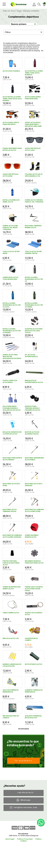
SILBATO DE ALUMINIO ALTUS (33, 613)
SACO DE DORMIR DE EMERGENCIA (10, 691)
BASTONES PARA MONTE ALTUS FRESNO (12, 459)
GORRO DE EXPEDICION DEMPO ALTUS (11, 588)
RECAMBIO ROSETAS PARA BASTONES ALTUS (34, 562)
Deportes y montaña (31, 11)
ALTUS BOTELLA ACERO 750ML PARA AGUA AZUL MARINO (12, 98)
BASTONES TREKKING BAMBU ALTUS (33, 226)
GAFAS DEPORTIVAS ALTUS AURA (10, 175)
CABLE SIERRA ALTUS (11, 613)
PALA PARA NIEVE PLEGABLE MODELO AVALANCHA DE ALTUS (11, 408)
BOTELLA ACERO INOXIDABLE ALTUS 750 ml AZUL (12, 305)
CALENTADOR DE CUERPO (31, 639)
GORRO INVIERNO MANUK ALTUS (31, 536)
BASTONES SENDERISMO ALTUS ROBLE (34, 459)
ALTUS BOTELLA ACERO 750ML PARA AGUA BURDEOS (34, 73)
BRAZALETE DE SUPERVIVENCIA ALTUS (34, 381)
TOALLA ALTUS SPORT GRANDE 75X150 (33, 252)
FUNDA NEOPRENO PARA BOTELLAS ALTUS (12, 149)
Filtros (8, 32)
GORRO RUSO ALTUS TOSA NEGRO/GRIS (10, 278)
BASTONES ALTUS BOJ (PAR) (11, 484)
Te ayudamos (23, 761)
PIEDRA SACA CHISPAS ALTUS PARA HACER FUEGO (34, 588)
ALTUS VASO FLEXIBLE (11, 71)
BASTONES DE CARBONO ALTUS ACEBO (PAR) (34, 510)
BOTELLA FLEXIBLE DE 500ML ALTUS (11, 201)
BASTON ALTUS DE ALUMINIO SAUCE (32, 433)
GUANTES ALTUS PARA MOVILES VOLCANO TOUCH (33, 330)
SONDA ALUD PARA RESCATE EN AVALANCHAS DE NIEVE (12, 356)
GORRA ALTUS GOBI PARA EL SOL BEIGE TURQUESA (10, 227)
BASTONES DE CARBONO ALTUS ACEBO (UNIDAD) (12, 536)
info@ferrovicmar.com (25, 807)
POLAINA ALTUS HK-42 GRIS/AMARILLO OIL (33, 175)
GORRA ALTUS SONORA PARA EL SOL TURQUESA (34, 201)
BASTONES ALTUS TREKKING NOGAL (10, 510)
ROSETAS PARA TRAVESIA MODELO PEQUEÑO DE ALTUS (32, 408)
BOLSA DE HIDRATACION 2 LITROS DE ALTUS (12, 433)
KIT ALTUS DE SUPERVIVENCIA (31, 355)
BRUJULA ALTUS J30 (11, 638)
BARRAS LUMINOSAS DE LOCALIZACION (12, 665)
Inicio (13, 11)
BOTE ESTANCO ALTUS (33, 664)
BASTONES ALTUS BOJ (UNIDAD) (33, 484)
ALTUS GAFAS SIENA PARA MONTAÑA (33, 98)
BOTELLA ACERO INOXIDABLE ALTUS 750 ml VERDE (34, 305)
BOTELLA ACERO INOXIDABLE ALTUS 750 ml (34, 279)
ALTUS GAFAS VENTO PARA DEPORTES (11, 123)
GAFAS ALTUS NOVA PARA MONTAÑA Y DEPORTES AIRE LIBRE (33, 124)
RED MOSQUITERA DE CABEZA (11, 717)
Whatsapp (25, 800)
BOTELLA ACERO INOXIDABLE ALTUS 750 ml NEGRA (12, 330)
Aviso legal (10, 839)
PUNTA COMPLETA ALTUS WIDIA (10, 381)
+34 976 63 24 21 (25, 792)
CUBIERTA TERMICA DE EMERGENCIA (33, 691)
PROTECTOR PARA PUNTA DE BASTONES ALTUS (11, 563)
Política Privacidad (24, 839)
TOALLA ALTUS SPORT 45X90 (11, 252)
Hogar (19, 11)
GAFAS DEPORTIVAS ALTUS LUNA (32, 149)
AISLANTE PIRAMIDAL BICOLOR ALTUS (33, 717)
